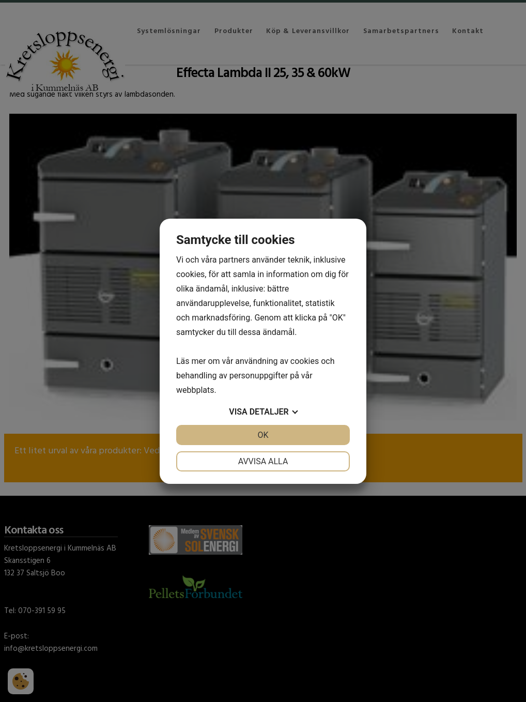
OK (262, 435)
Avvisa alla (263, 461)
